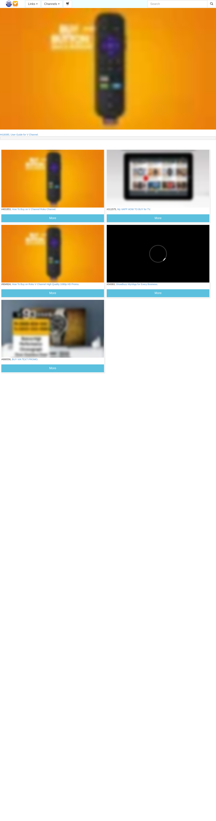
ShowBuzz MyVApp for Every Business (136, 284)
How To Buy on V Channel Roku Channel (33, 209)
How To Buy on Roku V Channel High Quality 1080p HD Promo (45, 284)
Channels (52, 4)
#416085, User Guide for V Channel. (20, 134)
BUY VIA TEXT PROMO (24, 359)
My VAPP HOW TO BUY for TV (133, 209)
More (52, 218)
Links (33, 4)
